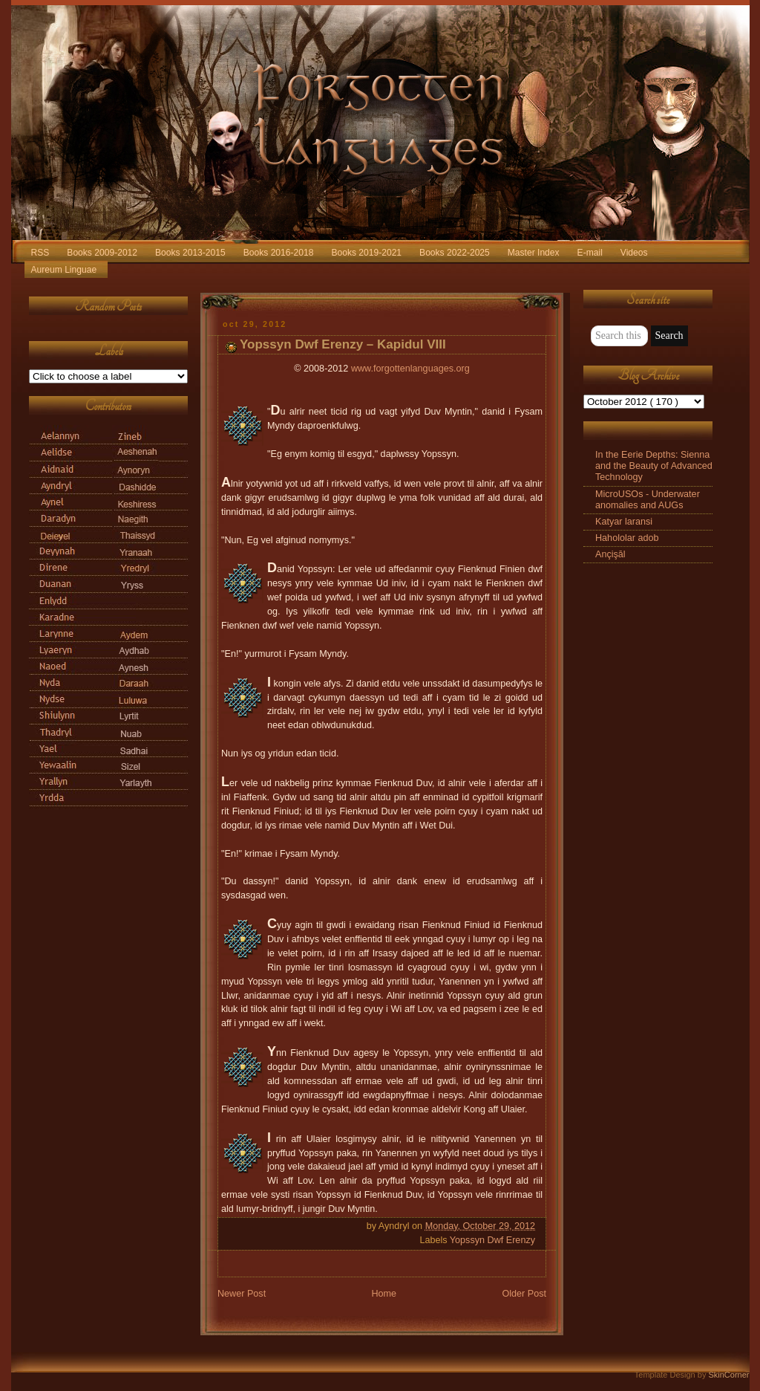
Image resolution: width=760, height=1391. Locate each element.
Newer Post (241, 1293)
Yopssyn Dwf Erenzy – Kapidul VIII (343, 344)
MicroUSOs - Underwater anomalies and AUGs (647, 499)
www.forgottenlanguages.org (410, 368)
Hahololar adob (627, 538)
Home (383, 1293)
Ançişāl (610, 554)
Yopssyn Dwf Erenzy (492, 1240)
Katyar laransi (623, 521)
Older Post (524, 1293)
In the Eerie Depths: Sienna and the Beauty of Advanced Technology (653, 466)
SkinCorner (728, 1374)
